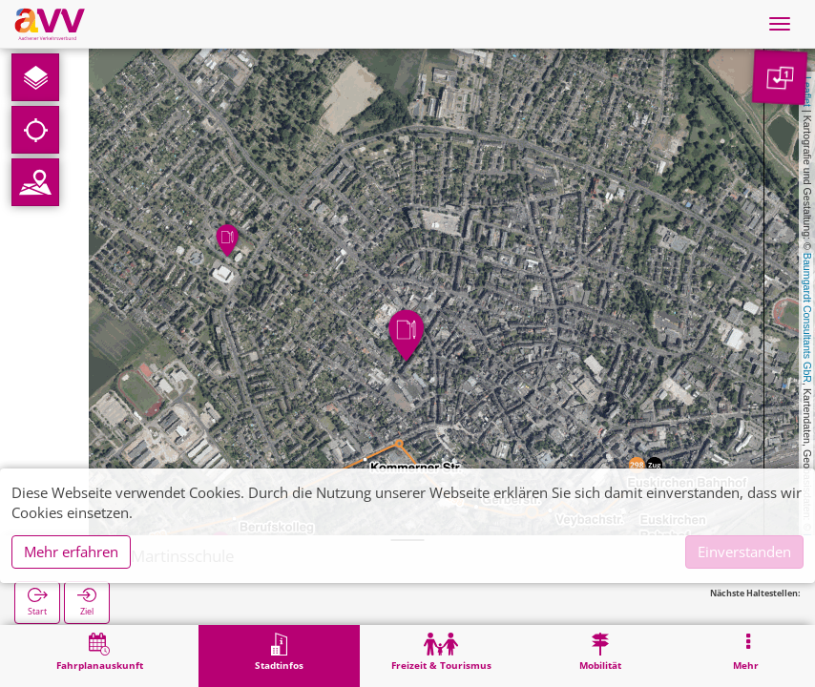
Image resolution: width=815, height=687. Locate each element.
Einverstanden (744, 551)
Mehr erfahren (71, 551)
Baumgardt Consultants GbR (807, 318)
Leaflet (807, 91)
